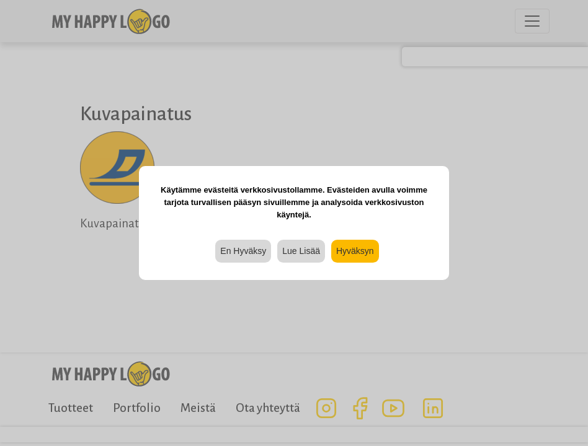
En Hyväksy (243, 251)
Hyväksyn (355, 251)
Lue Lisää (301, 251)
